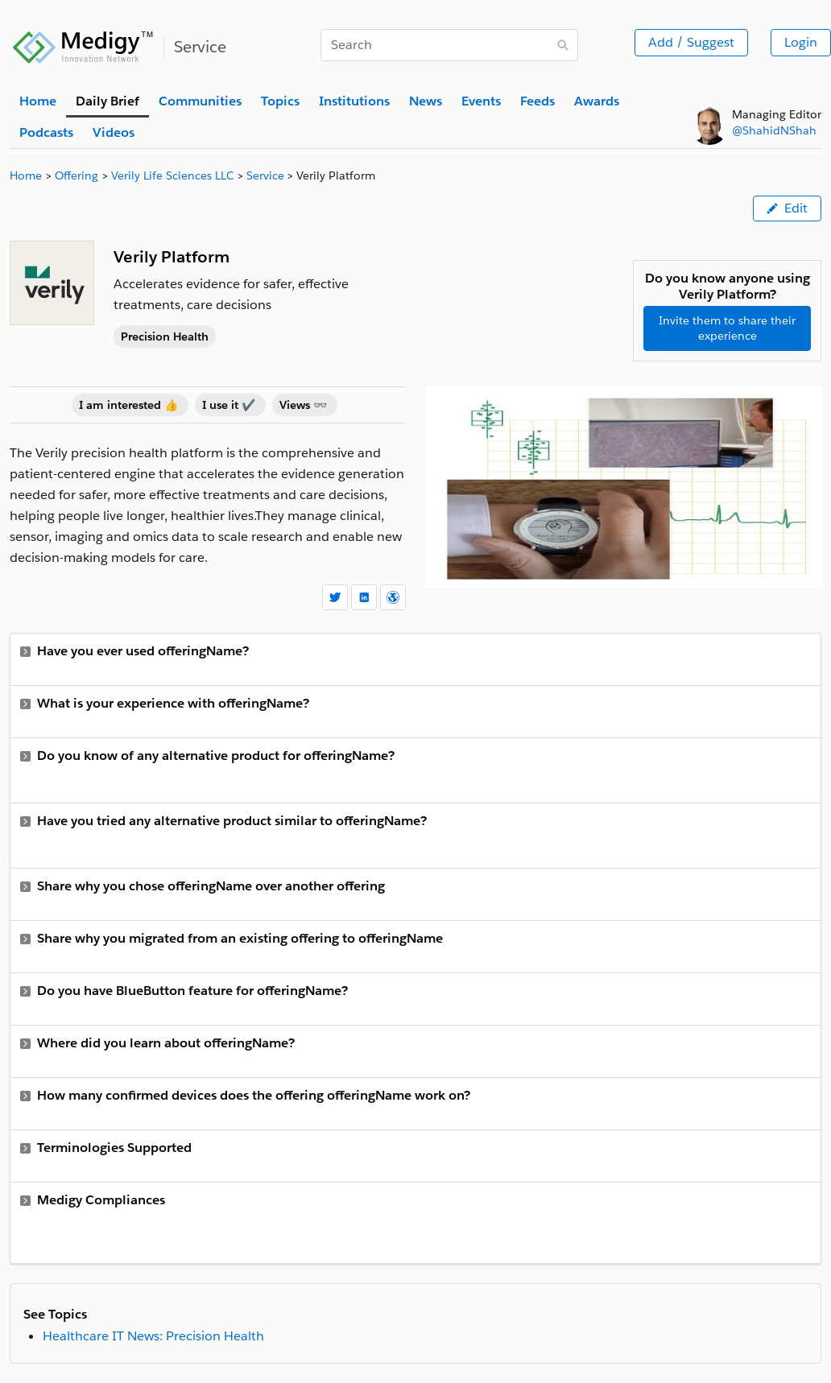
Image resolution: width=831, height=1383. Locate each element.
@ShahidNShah (774, 130)
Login (800, 42)
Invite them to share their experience (727, 328)
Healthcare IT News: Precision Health (153, 1335)
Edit (787, 208)
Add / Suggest (691, 42)
